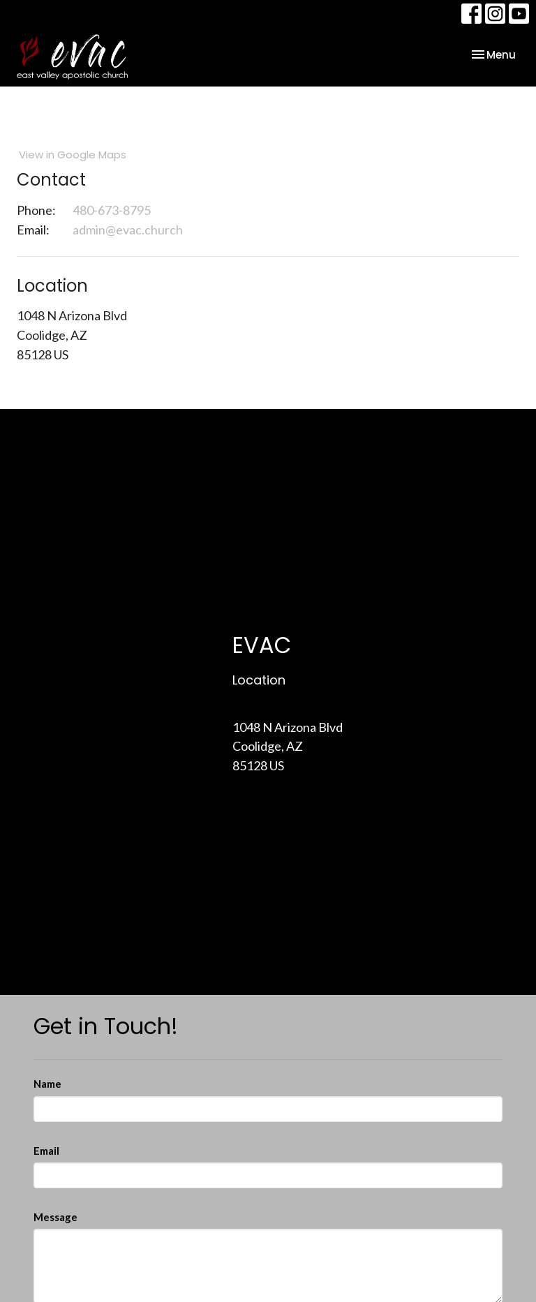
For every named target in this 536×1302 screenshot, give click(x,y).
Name (47, 1083)
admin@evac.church (128, 229)
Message (55, 1217)
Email (46, 1150)
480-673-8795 (112, 210)
